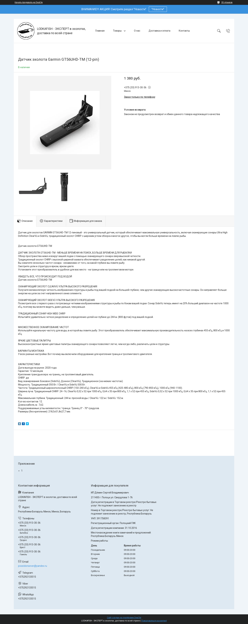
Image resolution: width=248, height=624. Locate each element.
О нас (137, 30)
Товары (117, 30)
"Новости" (158, 9)
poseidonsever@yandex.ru (32, 565)
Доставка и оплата (159, 30)
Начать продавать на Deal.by (29, 2)
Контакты (184, 30)
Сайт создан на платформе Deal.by (124, 617)
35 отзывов (226, 2)
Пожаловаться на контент (154, 621)
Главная (100, 30)
